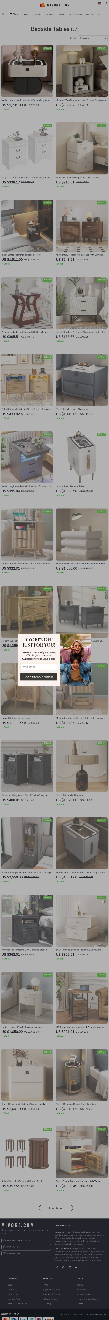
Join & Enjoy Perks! (39, 676)
